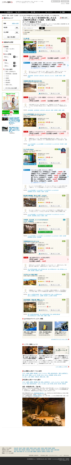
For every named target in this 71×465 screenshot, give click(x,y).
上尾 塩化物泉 (30, 75)
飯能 (32, 451)
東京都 (35, 448)
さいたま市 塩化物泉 (32, 143)
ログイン (63, 3)
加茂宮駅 (38, 191)
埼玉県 (20, 448)
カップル (34, 375)
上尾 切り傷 (36, 75)
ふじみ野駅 (50, 295)
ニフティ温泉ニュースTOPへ (62, 366)
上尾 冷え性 (41, 75)
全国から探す (15, 23)
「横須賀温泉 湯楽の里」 (39, 393)
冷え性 (26, 375)
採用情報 (67, 458)
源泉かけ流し (43, 376)
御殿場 (34, 451)
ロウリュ (46, 375)
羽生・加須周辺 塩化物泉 (44, 314)
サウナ (23, 373)
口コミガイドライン (53, 455)
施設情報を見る (44, 50)
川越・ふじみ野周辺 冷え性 (56, 294)
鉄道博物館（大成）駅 (32, 191)
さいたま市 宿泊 (39, 190)
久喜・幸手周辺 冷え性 (52, 269)
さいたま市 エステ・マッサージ (58, 214)
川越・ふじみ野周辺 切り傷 (45, 294)
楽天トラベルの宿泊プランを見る (45, 165)
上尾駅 (64, 75)
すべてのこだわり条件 (11, 88)
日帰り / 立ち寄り (10, 48)
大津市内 (48, 451)
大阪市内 (39, 451)
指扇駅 (29, 145)
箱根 (20, 449)
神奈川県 (16, 448)
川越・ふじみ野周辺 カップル (33, 295)
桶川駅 (60, 75)
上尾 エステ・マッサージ (49, 75)
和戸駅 (41, 270)
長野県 (46, 448)
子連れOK (37, 376)
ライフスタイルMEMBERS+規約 (58, 458)
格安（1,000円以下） (63, 373)
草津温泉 (16, 449)
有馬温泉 (23, 449)
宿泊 (23, 375)
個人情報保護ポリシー (31, 458)
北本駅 (38, 315)
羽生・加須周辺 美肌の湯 (55, 314)
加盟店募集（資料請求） (34, 455)
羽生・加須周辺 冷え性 (32, 315)
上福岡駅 (41, 295)
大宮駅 (46, 215)
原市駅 (52, 110)
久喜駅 (29, 270)
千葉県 (23, 448)
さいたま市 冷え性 (55, 143)
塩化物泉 (51, 375)
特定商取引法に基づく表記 (42, 458)
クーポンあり (38, 30)
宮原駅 (32, 145)
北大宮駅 (46, 191)
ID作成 (67, 3)
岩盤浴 (32, 376)
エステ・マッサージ (42, 373)
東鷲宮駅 (37, 270)
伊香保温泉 (38, 449)
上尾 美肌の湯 (36, 110)
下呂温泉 (33, 449)
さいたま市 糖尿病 (39, 143)
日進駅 (65, 143)
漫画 (47, 376)
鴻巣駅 (45, 315)
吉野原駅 (56, 110)
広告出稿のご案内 (44, 455)
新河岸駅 (55, 295)
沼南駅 (59, 110)
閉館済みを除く (47, 30)
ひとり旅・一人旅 (26, 376)
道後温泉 (43, 449)
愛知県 (49, 448)
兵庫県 (27, 448)
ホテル (42, 375)
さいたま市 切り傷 (47, 143)
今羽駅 (63, 110)
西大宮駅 (62, 143)
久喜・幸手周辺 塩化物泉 (32, 269)
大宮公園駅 (39, 237)
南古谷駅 (45, 295)
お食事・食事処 (29, 373)
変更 (17, 27)
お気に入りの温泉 (55, 1)
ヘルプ (60, 455)
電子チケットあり (29, 30)
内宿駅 (29, 76)
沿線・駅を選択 (11, 37)
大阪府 (38, 448)
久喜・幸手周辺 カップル (62, 269)
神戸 (52, 451)
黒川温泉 (48, 449)
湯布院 (52, 449)
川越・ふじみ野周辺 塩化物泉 (33, 294)
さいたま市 (27, 451)
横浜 (15, 451)
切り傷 (38, 375)
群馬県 (31, 448)
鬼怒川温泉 (56, 449)
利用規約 (49, 458)
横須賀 (20, 451)
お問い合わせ (66, 455)
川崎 (18, 451)
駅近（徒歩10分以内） (53, 373)
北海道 (42, 448)
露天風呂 (36, 373)
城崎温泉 (28, 449)
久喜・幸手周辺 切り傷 (42, 269)
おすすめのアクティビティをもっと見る (59, 339)
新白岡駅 (33, 270)
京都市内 (44, 451)
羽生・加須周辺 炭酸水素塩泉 (33, 314)
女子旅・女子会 (57, 375)
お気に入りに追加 (56, 50)
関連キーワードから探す (8, 453)
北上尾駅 (56, 75)
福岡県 (53, 448)
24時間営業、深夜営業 (11, 73)
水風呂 (30, 375)
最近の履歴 (65, 1)
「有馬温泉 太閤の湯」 (37, 395)
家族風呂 (8, 82)
